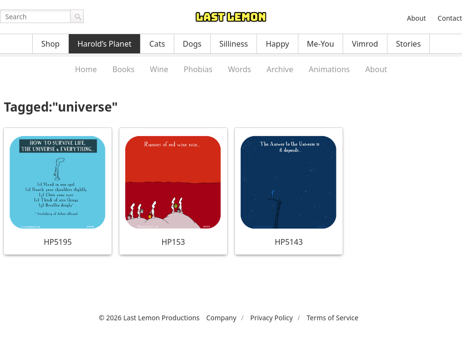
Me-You (320, 43)
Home (86, 69)
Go (77, 16)
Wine (159, 69)
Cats (157, 43)
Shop (50, 43)
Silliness (233, 43)
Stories (408, 43)
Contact (449, 18)
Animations (328, 69)
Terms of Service (333, 317)
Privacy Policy (271, 317)
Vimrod (365, 43)
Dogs (192, 43)
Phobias (198, 69)
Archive (280, 69)
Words (239, 69)
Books (123, 69)
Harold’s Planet (104, 43)
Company (221, 317)
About (416, 18)
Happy (277, 43)
